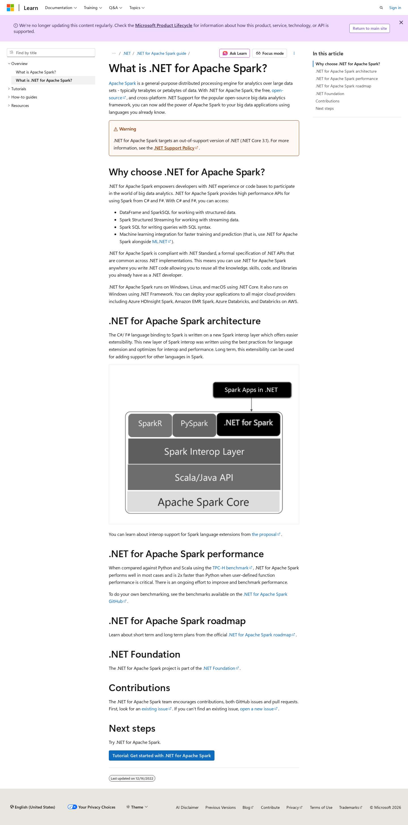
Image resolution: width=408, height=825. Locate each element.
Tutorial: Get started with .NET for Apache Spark (161, 755)
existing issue (155, 709)
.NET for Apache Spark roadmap (259, 634)
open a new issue (257, 709)
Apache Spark (122, 83)
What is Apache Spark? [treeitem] (36, 72)
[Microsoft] (10, 7)
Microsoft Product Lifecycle (163, 25)
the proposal (264, 534)
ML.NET (159, 241)
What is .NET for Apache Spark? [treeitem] (44, 80)
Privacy (292, 807)
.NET (127, 53)
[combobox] (51, 52)
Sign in (395, 7)
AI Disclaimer (187, 807)
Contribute (270, 807)
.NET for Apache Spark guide (161, 53)
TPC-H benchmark (230, 568)
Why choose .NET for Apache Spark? (348, 63)
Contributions (327, 101)
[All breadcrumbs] (114, 53)
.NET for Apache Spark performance (347, 78)
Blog (246, 807)
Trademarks (349, 807)
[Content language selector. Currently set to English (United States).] (33, 807)
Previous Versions (220, 807)
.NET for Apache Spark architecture (346, 71)
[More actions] (294, 53)
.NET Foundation (219, 668)
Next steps (325, 108)
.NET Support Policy (174, 148)
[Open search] (381, 8)
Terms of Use (321, 807)
